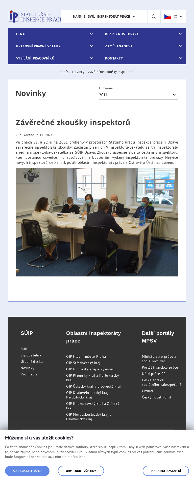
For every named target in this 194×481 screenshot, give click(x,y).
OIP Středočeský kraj (83, 362)
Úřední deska (32, 361)
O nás (64, 72)
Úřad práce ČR (154, 373)
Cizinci (147, 391)
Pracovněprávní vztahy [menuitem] (38, 46)
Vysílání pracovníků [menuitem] (35, 58)
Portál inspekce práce (160, 367)
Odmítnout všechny (81, 471)
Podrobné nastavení (166, 471)
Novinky (78, 72)
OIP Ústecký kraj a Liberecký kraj (93, 386)
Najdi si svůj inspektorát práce (101, 16)
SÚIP (24, 349)
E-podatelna (31, 355)
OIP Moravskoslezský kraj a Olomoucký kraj (89, 416)
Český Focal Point (156, 397)
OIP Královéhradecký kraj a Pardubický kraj (89, 394)
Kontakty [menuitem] (114, 58)
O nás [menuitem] (21, 34)
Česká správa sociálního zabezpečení (161, 382)
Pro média (29, 374)
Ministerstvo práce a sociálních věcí (159, 358)
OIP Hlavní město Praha (86, 356)
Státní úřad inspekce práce (35, 16)
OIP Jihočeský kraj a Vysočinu (90, 369)
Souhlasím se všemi (27, 471)
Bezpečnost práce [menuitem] (122, 34)
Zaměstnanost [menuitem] (119, 46)
